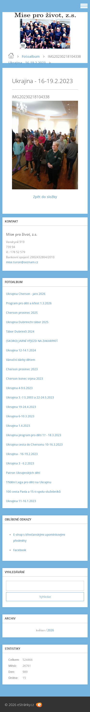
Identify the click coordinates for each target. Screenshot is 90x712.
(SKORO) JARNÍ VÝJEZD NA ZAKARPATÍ (32, 341)
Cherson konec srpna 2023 (24, 379)
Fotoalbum (31, 56)
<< (11, 630)
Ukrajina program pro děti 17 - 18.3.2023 (33, 435)
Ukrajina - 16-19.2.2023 (27, 62)
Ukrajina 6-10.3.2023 (20, 416)
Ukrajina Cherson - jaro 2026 (25, 294)
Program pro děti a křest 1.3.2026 (29, 303)
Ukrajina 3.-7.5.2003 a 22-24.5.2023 (30, 397)
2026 (50, 630)
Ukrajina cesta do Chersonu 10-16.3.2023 (34, 444)
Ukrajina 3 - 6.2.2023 (20, 463)
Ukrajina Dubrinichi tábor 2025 (27, 322)
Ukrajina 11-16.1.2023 (21, 501)
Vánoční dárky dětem (20, 360)
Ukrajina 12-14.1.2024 (21, 350)
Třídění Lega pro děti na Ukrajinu (28, 482)
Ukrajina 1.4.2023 (18, 426)
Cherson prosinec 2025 (22, 313)
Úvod (11, 55)
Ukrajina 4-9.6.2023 (19, 388)
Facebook (19, 550)
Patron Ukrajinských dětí (23, 473)
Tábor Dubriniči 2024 (20, 331)
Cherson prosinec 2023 (22, 369)
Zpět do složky (45, 196)
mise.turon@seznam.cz (22, 262)
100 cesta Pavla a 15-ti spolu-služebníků (33, 492)
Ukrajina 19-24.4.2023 (21, 407)
